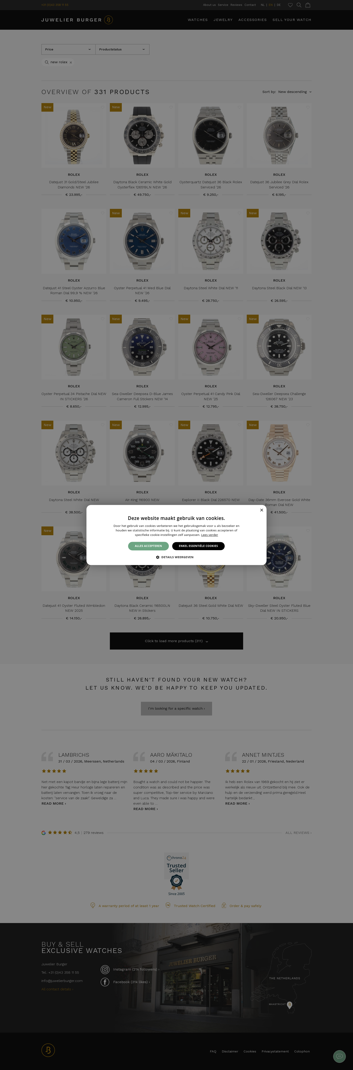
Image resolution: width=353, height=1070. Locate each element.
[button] (176, 557)
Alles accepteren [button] (148, 546)
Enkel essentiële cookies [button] (198, 546)
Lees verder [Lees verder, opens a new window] (209, 535)
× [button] (261, 510)
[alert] (176, 535)
